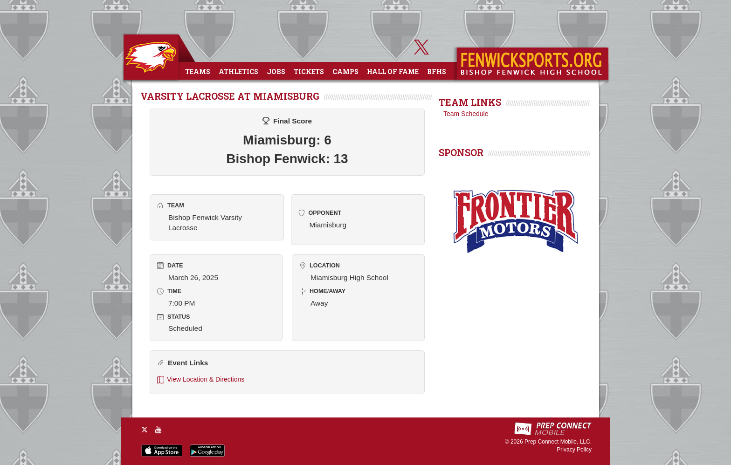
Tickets (309, 71)
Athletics (238, 71)
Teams (197, 71)
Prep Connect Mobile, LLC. (558, 441)
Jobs (276, 71)
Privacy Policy (574, 449)
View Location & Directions (200, 379)
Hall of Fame (393, 71)
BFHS (436, 71)
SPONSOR (461, 152)
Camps (345, 71)
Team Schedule (466, 113)
